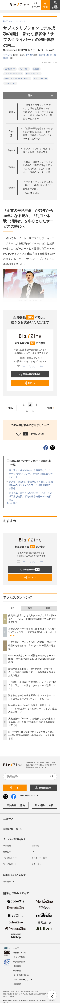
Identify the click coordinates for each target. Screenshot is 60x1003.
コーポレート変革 (39, 858)
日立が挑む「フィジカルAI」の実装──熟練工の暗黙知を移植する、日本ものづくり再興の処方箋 (32, 645)
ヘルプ (16, 948)
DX (33, 852)
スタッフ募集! (19, 957)
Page (11, 112)
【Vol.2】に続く (32, 193)
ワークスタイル (10, 864)
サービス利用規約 (21, 975)
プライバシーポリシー (22, 979)
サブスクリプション (33, 74)
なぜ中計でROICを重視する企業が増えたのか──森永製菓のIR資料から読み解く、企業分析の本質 (32, 735)
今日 (12, 608)
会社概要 (17, 970)
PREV (9, 408)
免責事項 (17, 966)
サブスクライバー (40, 78)
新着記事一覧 (12, 829)
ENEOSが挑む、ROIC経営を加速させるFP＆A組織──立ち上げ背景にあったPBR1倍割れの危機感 (31, 658)
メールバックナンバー (30, 366)
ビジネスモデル (10, 69)
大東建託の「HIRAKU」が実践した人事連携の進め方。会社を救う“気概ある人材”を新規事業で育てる (31, 722)
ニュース (10, 818)
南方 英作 (30, 55)
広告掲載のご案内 (16, 805)
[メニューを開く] (5, 5)
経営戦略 (35, 846)
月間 (48, 608)
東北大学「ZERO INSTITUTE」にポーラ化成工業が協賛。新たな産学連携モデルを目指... (30, 496)
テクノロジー (24, 69)
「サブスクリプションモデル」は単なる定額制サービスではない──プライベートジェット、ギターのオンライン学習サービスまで (38, 112)
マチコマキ (8, 55)
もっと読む (12, 503)
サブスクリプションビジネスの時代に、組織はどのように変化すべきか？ (38, 185)
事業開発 (7, 846)
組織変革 (36, 69)
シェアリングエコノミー (13, 74)
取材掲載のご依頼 (44, 805)
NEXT (51, 408)
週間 (30, 608)
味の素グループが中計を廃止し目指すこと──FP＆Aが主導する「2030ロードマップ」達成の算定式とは (32, 708)
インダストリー (10, 858)
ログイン (30, 383)
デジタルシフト (10, 83)
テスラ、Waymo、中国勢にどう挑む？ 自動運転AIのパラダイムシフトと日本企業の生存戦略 (31, 485)
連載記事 (9, 881)
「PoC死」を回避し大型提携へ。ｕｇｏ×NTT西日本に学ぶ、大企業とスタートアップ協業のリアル (32, 685)
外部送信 (17, 984)
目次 (41, 95)
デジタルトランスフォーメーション (17, 78)
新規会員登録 (29, 374)
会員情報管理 (19, 961)
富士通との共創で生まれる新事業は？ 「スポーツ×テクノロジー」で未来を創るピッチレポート (31, 473)
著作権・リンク (20, 953)
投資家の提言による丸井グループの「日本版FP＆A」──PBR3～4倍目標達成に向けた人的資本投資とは (32, 618)
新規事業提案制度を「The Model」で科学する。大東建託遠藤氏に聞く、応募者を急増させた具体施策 (31, 672)
